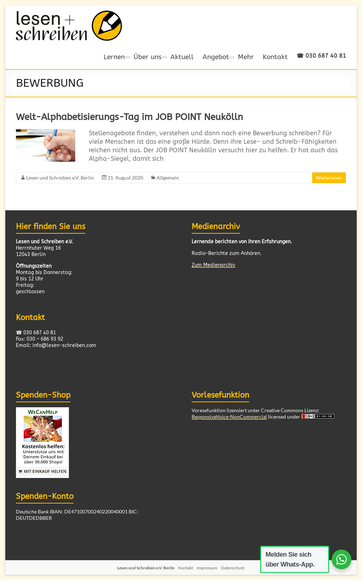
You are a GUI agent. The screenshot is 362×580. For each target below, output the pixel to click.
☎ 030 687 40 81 (321, 55)
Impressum (207, 567)
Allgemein (168, 178)
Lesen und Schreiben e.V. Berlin (60, 178)
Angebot (216, 57)
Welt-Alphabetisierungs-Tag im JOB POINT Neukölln (129, 117)
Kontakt (275, 57)
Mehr (246, 57)
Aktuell (182, 57)
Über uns (148, 57)
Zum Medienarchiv (213, 265)
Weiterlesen (329, 178)
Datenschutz (233, 567)
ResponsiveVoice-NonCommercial (229, 417)
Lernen (114, 57)
